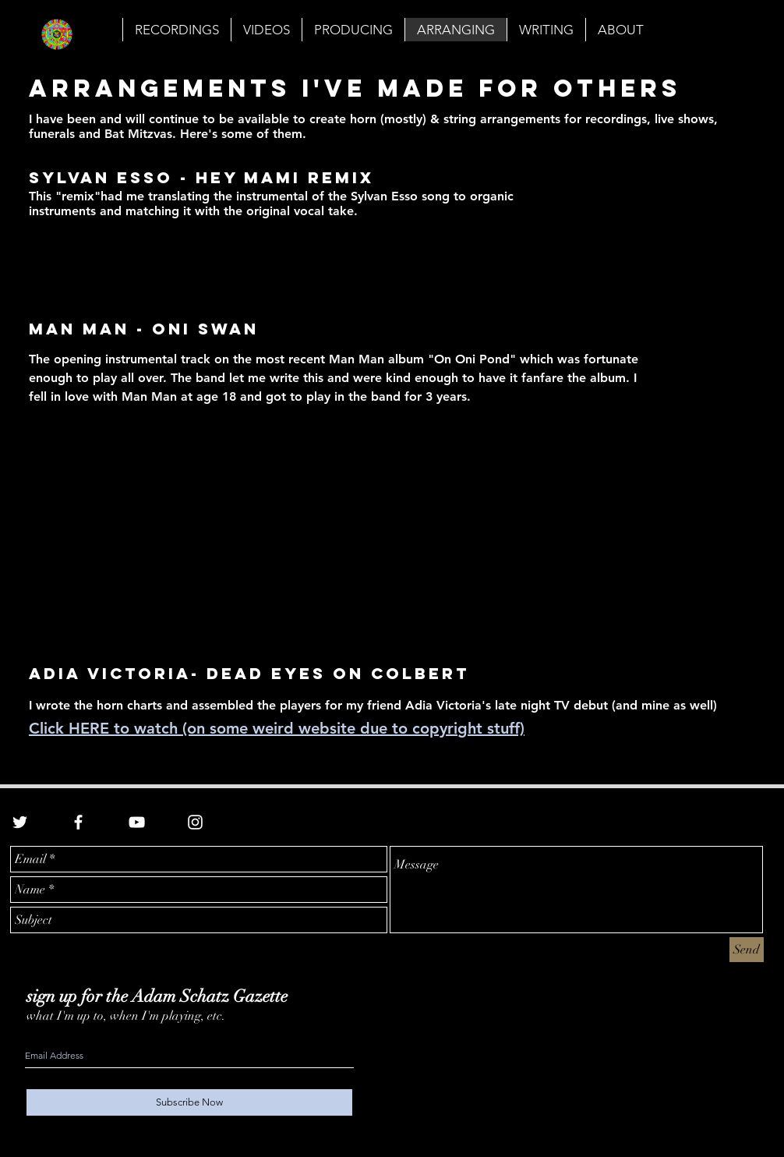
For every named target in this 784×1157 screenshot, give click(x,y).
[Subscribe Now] (189, 1102)
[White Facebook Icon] (78, 822)
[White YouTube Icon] (137, 822)
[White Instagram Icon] (195, 822)
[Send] (746, 949)
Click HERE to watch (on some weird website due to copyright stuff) (276, 728)
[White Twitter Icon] (20, 822)
